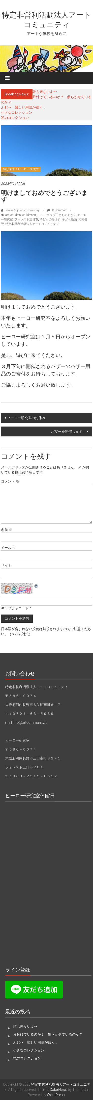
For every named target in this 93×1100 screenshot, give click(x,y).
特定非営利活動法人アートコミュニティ (32, 224)
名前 (6, 530)
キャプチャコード (15, 608)
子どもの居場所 (50, 219)
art (7, 215)
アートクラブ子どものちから (57, 215)
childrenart (29, 215)
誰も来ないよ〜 (44, 92)
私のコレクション (15, 118)
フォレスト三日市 (26, 219)
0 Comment (57, 210)
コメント (10, 481)
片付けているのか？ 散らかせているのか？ (48, 1034)
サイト (6, 565)
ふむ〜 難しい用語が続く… (23, 107)
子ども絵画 (69, 219)
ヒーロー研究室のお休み (26, 418)
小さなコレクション (16, 112)
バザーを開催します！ (68, 431)
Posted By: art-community (22, 210)
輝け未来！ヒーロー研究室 (21, 169)
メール (8, 548)
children (15, 215)
